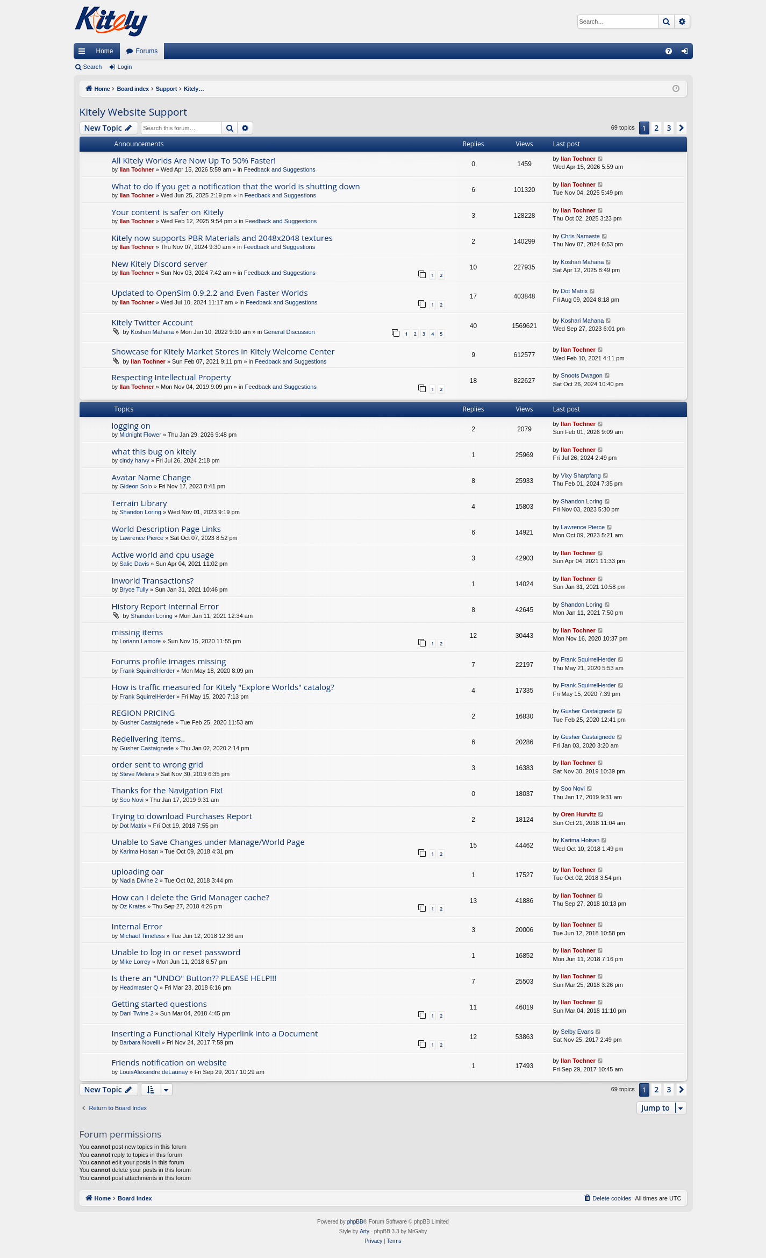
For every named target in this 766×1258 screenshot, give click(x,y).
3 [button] (669, 128)
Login (124, 66)
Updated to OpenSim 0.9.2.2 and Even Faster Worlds (210, 292)
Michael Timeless (141, 936)
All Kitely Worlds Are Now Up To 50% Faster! (194, 160)
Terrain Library (139, 502)
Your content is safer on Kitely (168, 212)
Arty (364, 1231)
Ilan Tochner (136, 169)
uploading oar (138, 871)
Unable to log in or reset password (176, 952)
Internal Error (137, 926)
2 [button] (656, 128)
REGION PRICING (143, 712)
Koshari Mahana (582, 262)
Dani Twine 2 (136, 1013)
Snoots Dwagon (582, 375)
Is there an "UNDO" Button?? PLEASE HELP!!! (194, 977)
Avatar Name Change (151, 477)
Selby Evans (577, 1031)
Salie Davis (134, 563)
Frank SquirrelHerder (147, 670)
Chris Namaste (580, 236)
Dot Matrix (574, 291)
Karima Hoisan (138, 851)
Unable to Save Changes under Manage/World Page (208, 841)
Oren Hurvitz (578, 814)
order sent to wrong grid (157, 764)
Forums (147, 51)
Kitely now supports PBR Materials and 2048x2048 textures (222, 237)
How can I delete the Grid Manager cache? (190, 897)
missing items (137, 632)
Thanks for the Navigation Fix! (167, 790)
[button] (681, 128)
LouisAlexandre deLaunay (153, 1072)
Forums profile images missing (169, 661)
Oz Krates (132, 906)
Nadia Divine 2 (138, 880)
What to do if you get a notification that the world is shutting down (236, 186)
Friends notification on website (169, 1062)
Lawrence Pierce (141, 538)
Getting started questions (159, 1003)
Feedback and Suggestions (280, 169)
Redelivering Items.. (148, 738)
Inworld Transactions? (153, 580)
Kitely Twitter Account (152, 322)
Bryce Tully (133, 589)
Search (92, 66)
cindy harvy (134, 460)
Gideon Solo (135, 486)
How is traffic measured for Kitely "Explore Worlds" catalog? (223, 686)
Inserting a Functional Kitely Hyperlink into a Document (215, 1033)
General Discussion (288, 332)
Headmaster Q (138, 987)
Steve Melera (136, 774)
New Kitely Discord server (159, 263)
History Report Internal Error (165, 606)
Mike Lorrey (134, 961)
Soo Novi (131, 800)
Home (104, 51)
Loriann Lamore (140, 641)
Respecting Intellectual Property (171, 377)
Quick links (84, 53)
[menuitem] (669, 51)
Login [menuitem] (686, 53)
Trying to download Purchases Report (182, 816)
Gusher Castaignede (146, 722)
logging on (131, 425)
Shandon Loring (140, 512)
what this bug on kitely (154, 451)
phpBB (355, 1222)
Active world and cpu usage (163, 554)
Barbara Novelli (139, 1042)
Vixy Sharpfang (580, 475)
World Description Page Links (166, 528)
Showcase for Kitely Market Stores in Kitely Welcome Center (223, 351)
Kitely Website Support (133, 112)
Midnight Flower (140, 434)
